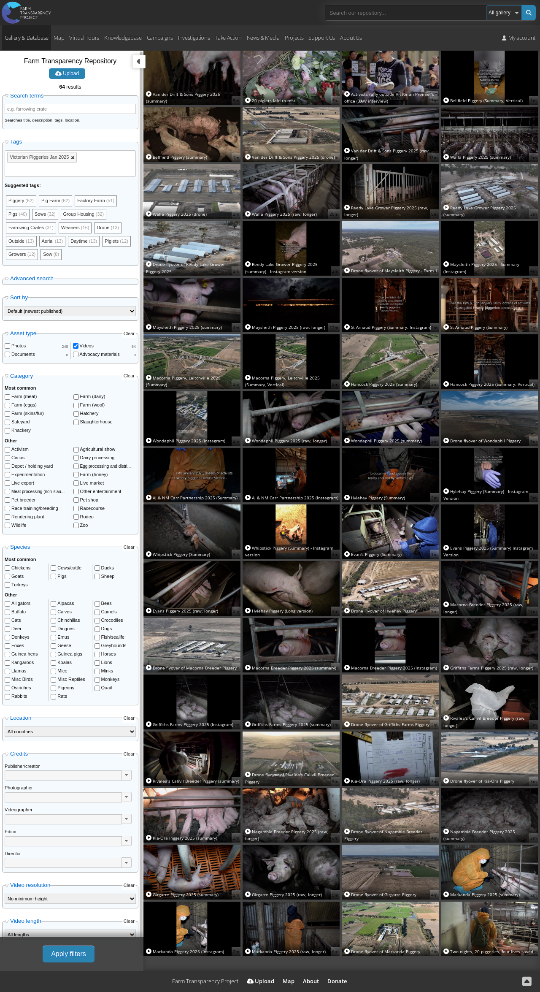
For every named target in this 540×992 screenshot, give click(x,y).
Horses (108, 653)
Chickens (20, 567)
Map (59, 37)
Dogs (106, 628)
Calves (64, 611)
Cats (16, 620)
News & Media (263, 37)
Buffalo (18, 611)
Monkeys (110, 679)
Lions (106, 662)
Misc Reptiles (71, 679)
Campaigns (160, 37)
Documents (23, 354)
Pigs (61, 576)
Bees (106, 603)
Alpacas (65, 603)
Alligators (20, 603)
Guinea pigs (69, 653)
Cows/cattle (69, 567)
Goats (17, 576)
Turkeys (19, 584)
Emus (63, 637)
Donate (337, 981)
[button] (127, 775)
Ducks (107, 567)
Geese (64, 645)
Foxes (17, 645)
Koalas (64, 662)
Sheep (108, 576)
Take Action (228, 37)
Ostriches (21, 687)
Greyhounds (114, 645)
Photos (18, 345)
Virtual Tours (84, 37)
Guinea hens (24, 653)
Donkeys (20, 637)
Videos (87, 345)
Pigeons (65, 687)
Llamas (18, 670)
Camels (109, 611)
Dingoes (65, 628)
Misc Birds (22, 679)
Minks (107, 670)
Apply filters (68, 953)
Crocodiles (112, 620)
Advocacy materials (100, 354)
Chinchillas (68, 620)
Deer (16, 628)
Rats (62, 696)
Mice (62, 670)
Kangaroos (22, 662)
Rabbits (19, 696)
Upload (67, 73)
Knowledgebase (123, 37)
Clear (129, 333)
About (311, 981)
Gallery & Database (27, 37)
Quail (106, 687)
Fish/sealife (113, 637)
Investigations (194, 37)
